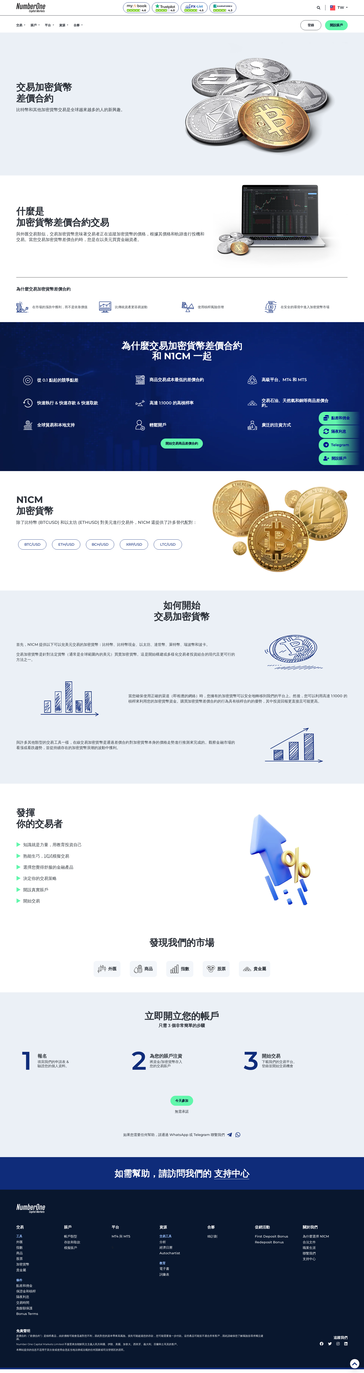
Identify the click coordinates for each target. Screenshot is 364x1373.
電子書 (164, 1273)
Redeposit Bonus (269, 1246)
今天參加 (181, 1104)
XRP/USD (128, 544)
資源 (62, 25)
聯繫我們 (309, 1257)
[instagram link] (338, 1348)
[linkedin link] (346, 1348)
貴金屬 (265, 971)
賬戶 (34, 25)
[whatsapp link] (237, 1138)
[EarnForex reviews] (222, 7)
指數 (179, 971)
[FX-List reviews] (194, 7)
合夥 (77, 25)
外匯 (95, 971)
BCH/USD (95, 544)
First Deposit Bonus (271, 1240)
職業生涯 (309, 1251)
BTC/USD (30, 544)
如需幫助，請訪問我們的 (182, 1177)
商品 (137, 971)
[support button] (318, 7)
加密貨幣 (22, 1268)
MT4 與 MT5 (121, 1240)
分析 (162, 1246)
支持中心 (309, 1263)
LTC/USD (160, 544)
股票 (221, 971)
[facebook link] (321, 1348)
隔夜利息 (22, 1301)
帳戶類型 (70, 1240)
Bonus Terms (27, 1317)
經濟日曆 (165, 1251)
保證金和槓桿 (26, 1295)
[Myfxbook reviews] (136, 7)
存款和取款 (72, 1246)
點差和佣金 (24, 1289)
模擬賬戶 (70, 1251)
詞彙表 (164, 1278)
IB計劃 (212, 1240)
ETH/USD (63, 544)
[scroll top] (354, 1363)
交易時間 (22, 1306)
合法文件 (309, 1246)
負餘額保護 (24, 1312)
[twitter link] (330, 1348)
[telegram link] (229, 1138)
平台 (48, 25)
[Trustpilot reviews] (165, 7)
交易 (19, 25)
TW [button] (337, 7)
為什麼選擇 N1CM (316, 1240)
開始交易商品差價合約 (182, 443)
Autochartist (169, 1257)
